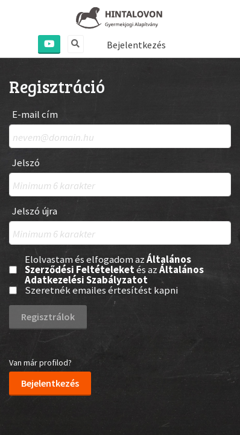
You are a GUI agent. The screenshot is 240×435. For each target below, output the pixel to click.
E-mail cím (35, 114)
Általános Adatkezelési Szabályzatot (114, 274)
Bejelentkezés (136, 45)
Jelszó (26, 163)
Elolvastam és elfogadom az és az (114, 269)
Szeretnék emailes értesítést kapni (101, 290)
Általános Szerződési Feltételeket (108, 264)
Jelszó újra (34, 211)
